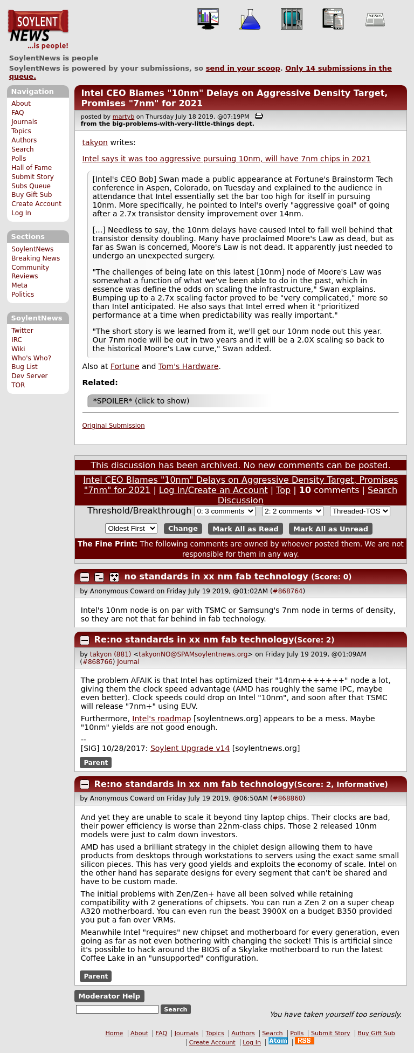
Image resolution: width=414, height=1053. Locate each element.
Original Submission (113, 425)
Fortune (125, 366)
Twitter (22, 330)
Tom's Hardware (188, 366)
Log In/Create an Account (213, 490)
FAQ (17, 113)
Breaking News (35, 258)
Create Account (36, 204)
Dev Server (29, 376)
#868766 (97, 662)
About (21, 103)
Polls (18, 158)
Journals (24, 122)
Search (22, 149)
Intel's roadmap (161, 718)
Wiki (18, 349)
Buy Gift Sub (31, 195)
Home (114, 1033)
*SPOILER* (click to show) (141, 400)
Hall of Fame (31, 168)
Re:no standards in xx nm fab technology (194, 639)
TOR (18, 385)
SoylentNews (38, 29)
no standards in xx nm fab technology (216, 576)
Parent (96, 762)
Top (283, 490)
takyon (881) (111, 654)
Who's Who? (31, 358)
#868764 (288, 591)
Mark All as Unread (330, 528)
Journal (128, 662)
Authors (24, 140)
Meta (19, 285)
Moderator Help (109, 996)
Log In (21, 213)
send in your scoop (243, 68)
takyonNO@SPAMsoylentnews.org (193, 654)
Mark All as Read (245, 528)
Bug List (24, 367)
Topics (21, 131)
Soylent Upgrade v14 (190, 748)
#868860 (288, 798)
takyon (95, 142)
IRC (16, 340)
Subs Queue (31, 186)
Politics (22, 294)
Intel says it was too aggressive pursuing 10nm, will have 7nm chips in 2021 (226, 158)
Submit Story (32, 177)
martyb (123, 116)
